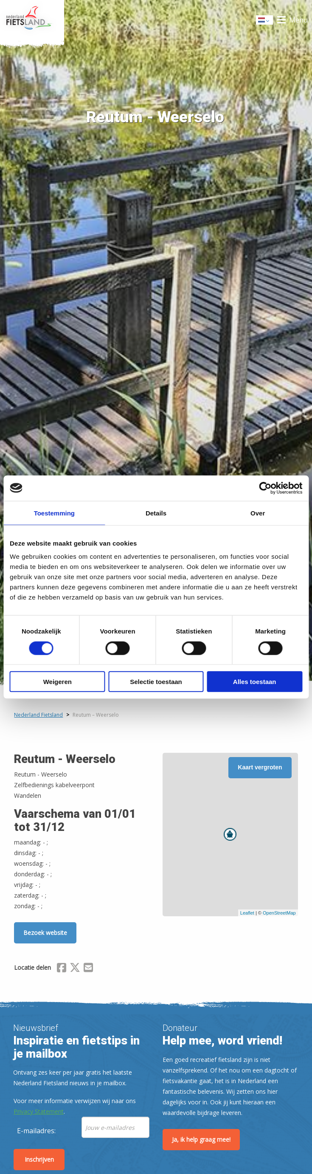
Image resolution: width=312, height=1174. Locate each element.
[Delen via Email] (88, 969)
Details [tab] (156, 512)
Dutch (265, 21)
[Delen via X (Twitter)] (75, 969)
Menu (298, 20)
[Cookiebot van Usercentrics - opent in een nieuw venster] (265, 487)
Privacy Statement (39, 1111)
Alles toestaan (254, 681)
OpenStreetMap (279, 912)
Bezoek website (45, 933)
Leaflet (247, 912)
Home (32, 20)
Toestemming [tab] (54, 512)
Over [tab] (257, 512)
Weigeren (57, 681)
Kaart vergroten (260, 767)
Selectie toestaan (156, 681)
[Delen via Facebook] (61, 969)
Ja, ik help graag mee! (201, 1139)
